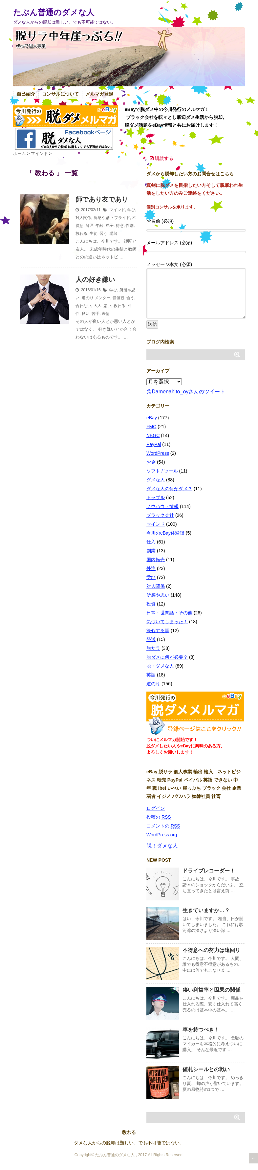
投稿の (158, 817)
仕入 (151, 541)
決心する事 (157, 630)
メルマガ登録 (99, 94)
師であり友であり (101, 199)
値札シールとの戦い (206, 1069)
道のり (88, 298)
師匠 (90, 225)
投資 (151, 604)
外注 (151, 568)
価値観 (118, 298)
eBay (151, 417)
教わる (81, 233)
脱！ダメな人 (162, 846)
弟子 (110, 225)
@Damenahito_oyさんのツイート (185, 391)
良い (86, 313)
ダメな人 (155, 479)
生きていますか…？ (206, 910)
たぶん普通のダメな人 (53, 12)
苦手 (95, 313)
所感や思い (103, 217)
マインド (117, 210)
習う (103, 233)
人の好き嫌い (95, 279)
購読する (161, 158)
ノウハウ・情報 (162, 506)
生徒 (93, 233)
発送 (151, 639)
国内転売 (155, 559)
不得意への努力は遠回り (211, 950)
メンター (102, 298)
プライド (122, 217)
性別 (130, 225)
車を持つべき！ (201, 1029)
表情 (106, 313)
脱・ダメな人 (160, 666)
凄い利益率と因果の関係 (211, 990)
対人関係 (83, 217)
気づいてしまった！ (167, 621)
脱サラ (153, 648)
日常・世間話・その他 (169, 612)
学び (131, 210)
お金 (151, 462)
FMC (151, 426)
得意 (120, 225)
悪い (107, 305)
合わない (83, 305)
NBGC (153, 435)
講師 (114, 233)
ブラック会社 (160, 515)
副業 (151, 550)
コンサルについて (60, 94)
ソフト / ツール (162, 471)
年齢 (99, 225)
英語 (151, 674)
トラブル (155, 497)
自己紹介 (26, 94)
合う (130, 298)
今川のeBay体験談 (165, 533)
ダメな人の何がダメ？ (169, 488)
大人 (97, 305)
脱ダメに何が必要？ (167, 657)
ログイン (155, 808)
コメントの (163, 826)
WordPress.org (161, 834)
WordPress (157, 453)
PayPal (153, 444)
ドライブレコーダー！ (209, 870)
